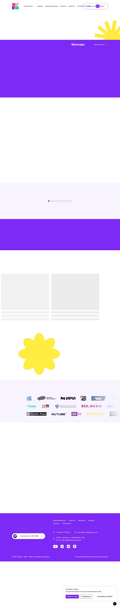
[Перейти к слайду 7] (64, 248)
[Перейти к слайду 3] (54, 248)
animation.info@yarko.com (88, 580)
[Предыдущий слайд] (7, 221)
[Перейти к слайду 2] (51, 248)
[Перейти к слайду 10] (71, 248)
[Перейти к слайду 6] (61, 248)
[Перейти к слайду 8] (66, 248)
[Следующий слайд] (113, 221)
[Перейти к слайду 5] (59, 248)
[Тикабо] (60, 221)
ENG (101, 6)
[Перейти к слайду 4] (56, 248)
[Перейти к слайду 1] (49, 248)
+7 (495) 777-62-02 (63, 580)
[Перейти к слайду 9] (69, 248)
